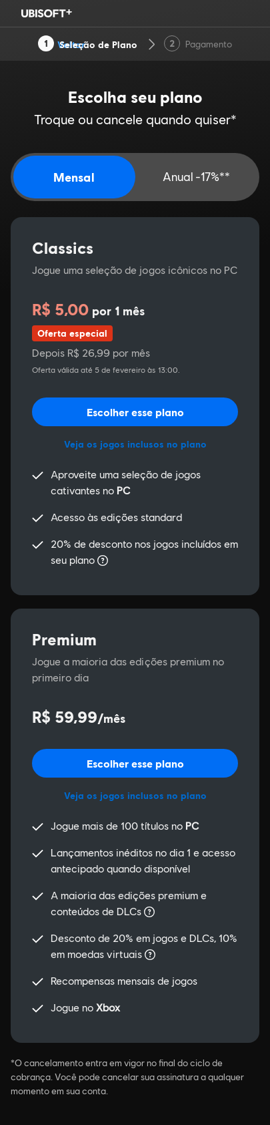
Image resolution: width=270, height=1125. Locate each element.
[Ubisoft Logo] (46, 13)
